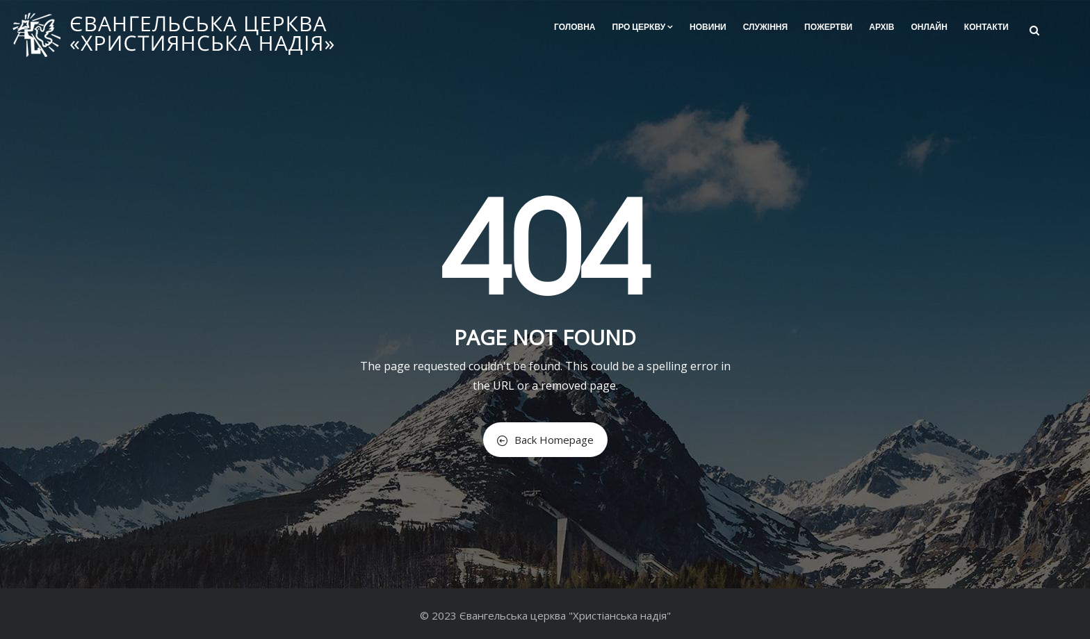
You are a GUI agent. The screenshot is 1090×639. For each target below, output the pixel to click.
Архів (881, 27)
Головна (574, 27)
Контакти (986, 27)
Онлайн (929, 27)
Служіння (765, 27)
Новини (708, 27)
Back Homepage (545, 440)
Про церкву (643, 27)
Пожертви (828, 27)
